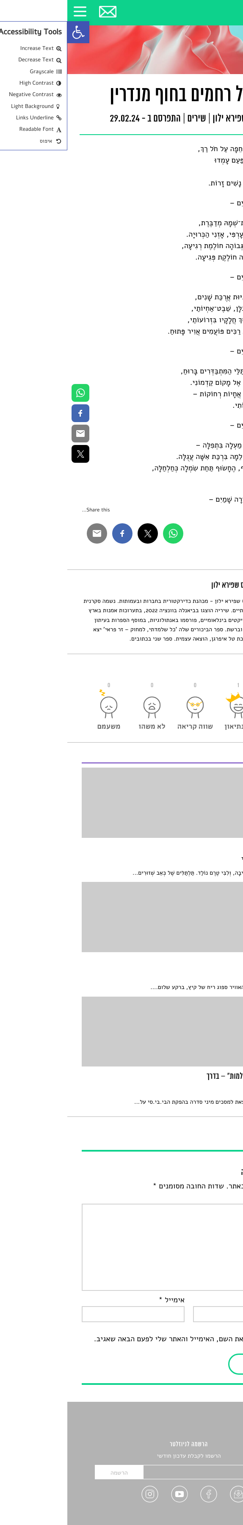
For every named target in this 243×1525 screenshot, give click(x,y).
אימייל (104, 1300)
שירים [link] (129, 119)
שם (220, 1300)
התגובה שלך (206, 1198)
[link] (11, 32)
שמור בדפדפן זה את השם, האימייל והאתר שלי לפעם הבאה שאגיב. (128, 1339)
